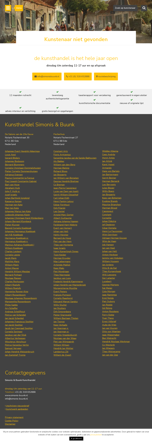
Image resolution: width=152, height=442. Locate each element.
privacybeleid (96, 434)
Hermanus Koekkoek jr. (16, 241)
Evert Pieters (60, 291)
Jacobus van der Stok (15, 335)
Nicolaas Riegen (13, 278)
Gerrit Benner (109, 177)
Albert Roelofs (12, 284)
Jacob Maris (10, 258)
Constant (106, 214)
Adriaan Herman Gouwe (114, 238)
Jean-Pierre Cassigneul (65, 188)
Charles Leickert (13, 251)
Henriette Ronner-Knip (16, 291)
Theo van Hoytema (63, 244)
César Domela (109, 228)
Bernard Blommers (14, 164)
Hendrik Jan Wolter (63, 348)
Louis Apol (10, 154)
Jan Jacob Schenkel (14, 318)
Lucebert (106, 281)
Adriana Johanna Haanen (66, 221)
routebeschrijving (106, 76)
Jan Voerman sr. (61, 331)
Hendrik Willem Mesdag (17, 271)
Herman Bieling (61, 168)
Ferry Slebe (108, 314)
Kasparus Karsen (13, 201)
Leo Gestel (59, 211)
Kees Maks (59, 268)
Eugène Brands (110, 201)
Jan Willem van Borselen (66, 178)
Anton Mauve (12, 268)
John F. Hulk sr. (12, 191)
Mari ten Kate (12, 208)
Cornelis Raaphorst (63, 298)
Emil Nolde (108, 298)
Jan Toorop (59, 321)
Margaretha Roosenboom (18, 301)
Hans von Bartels (110, 171)
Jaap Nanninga (109, 294)
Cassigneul (107, 211)
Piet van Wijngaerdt (64, 341)
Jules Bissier (108, 187)
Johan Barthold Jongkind (17, 198)
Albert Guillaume (63, 218)
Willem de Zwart (62, 355)
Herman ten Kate (13, 204)
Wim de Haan (109, 241)
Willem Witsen (61, 345)
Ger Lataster (108, 278)
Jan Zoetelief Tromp (15, 355)
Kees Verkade (60, 324)
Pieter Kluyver (12, 224)
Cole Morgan (108, 291)
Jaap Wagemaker (110, 334)
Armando (107, 167)
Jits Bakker (59, 161)
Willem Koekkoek (14, 248)
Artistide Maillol (62, 264)
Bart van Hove (12, 184)
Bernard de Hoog (62, 238)
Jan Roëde (107, 304)
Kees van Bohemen (111, 197)
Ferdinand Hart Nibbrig (65, 224)
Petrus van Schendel (15, 314)
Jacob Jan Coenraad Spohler (19, 328)
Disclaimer (10, 424)
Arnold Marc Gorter (64, 214)
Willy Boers (108, 191)
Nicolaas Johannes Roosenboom (21, 298)
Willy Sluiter (60, 304)
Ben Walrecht (109, 338)
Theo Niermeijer (62, 274)
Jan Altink (107, 161)
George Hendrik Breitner (66, 181)
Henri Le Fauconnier (112, 231)
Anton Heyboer (110, 254)
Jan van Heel (108, 248)
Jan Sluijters (60, 308)
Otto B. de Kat (109, 268)
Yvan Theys (108, 318)
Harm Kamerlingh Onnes (66, 251)
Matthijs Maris (12, 261)
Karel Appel (108, 164)
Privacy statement (14, 417)
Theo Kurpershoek (111, 271)
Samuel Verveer (13, 348)
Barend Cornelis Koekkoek (18, 228)
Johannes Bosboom (14, 161)
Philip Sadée (11, 304)
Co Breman (59, 184)
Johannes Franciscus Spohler (19, 321)
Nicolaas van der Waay (65, 338)
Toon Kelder (60, 254)
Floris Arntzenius (62, 154)
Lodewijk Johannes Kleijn (17, 214)
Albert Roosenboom (15, 294)
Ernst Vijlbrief (109, 321)
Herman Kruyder (62, 258)
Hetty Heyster (61, 234)
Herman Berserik (110, 181)
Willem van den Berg (64, 164)
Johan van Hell (61, 231)
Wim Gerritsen (109, 234)
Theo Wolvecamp (111, 351)
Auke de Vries (109, 324)
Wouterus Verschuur (15, 341)
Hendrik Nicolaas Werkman (116, 341)
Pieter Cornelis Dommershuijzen (21, 171)
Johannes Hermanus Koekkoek (20, 231)
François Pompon (62, 294)
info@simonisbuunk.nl (46, 76)
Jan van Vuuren (109, 328)
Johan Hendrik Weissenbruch (19, 351)
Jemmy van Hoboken (112, 258)
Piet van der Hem (62, 241)
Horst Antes (108, 157)
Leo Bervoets (109, 184)
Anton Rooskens (110, 311)
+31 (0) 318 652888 (77, 76)
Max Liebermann (62, 261)
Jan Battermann (110, 174)
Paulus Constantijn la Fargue (19, 178)
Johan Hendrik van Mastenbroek (70, 284)
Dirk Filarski (59, 208)
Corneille (106, 217)
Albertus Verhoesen (15, 338)
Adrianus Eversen (14, 174)
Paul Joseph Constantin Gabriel (21, 181)
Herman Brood (109, 207)
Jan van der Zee (110, 354)
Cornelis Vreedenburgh (65, 335)
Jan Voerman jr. (61, 328)
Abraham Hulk (12, 188)
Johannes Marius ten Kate (18, 211)
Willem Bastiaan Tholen (66, 318)
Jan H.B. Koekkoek (14, 234)
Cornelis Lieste (12, 254)
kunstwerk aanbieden (16, 409)
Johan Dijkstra (109, 221)
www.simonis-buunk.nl (16, 395)
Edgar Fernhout (62, 204)
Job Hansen (108, 244)
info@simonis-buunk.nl (16, 398)
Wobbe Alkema (110, 151)
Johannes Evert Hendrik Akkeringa (22, 151)
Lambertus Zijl (61, 351)
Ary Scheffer (11, 308)
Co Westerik (108, 344)
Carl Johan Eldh (61, 198)
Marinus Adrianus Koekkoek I (19, 244)
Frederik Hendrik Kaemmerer (68, 281)
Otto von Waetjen (111, 331)
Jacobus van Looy (62, 278)
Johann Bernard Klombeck (18, 221)
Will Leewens (109, 274)
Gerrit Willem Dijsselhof (66, 194)
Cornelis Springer (13, 331)
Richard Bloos (60, 171)
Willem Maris (12, 264)
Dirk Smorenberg (62, 311)
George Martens (110, 284)
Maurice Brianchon (111, 204)
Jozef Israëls (11, 194)
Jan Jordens (108, 264)
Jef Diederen (108, 224)
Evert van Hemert (63, 228)
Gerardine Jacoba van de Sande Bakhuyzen (75, 157)
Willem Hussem (110, 261)
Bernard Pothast (13, 274)
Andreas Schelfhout (15, 311)
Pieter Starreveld (62, 314)
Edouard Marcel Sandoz (66, 301)
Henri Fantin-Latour (64, 201)
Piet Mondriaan (61, 271)
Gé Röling (107, 308)
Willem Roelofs (13, 288)
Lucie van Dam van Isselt (66, 191)
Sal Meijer (107, 288)
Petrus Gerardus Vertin (17, 345)
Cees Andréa (108, 154)
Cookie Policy (11, 420)
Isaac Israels (59, 248)
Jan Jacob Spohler (14, 324)
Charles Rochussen (14, 281)
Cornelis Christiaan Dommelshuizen (23, 168)
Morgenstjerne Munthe (65, 288)
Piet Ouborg (108, 301)
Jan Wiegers (108, 348)
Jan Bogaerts (60, 174)
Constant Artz (61, 151)
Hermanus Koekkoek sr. (17, 238)
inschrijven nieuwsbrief (17, 405)
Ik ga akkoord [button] (76, 438)
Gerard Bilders (12, 157)
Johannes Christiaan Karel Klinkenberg (24, 218)
